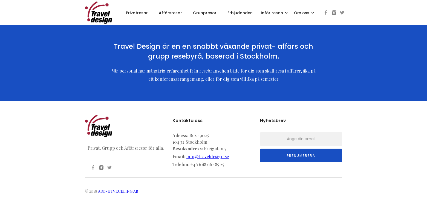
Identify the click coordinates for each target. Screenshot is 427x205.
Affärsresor (170, 13)
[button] (274, 12)
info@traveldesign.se (207, 156)
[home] (98, 12)
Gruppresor (205, 13)
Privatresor (137, 13)
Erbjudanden (240, 13)
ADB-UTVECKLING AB (118, 191)
